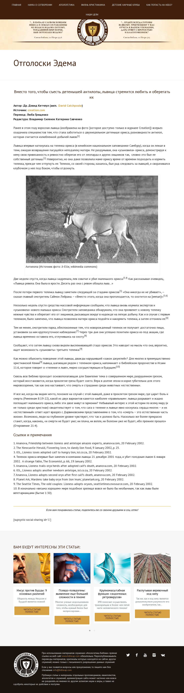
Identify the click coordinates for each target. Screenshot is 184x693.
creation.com (36, 110)
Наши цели (92, 14)
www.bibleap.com (71, 656)
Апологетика (66, 4)
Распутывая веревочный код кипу (152, 592)
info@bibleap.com (62, 670)
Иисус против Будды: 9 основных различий (32, 592)
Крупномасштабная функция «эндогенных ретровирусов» (112, 594)
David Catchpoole (70, 105)
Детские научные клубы (126, 4)
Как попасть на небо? (159, 4)
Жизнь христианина (93, 4)
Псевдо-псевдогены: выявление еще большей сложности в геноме (72, 594)
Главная (16, 4)
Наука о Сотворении (40, 4)
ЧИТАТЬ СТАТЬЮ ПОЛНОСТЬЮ (32, 610)
